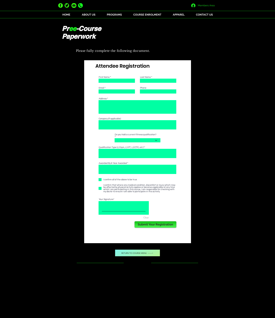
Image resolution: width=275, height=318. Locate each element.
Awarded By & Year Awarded (113, 163)
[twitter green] (66, 5)
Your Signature (106, 199)
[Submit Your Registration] (155, 224)
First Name (104, 77)
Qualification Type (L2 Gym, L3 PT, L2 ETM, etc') (121, 147)
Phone (143, 88)
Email (101, 88)
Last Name (145, 77)
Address (103, 99)
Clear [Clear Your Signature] (146, 217)
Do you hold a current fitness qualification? (135, 135)
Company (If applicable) (110, 119)
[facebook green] (60, 5)
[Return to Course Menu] (137, 253)
